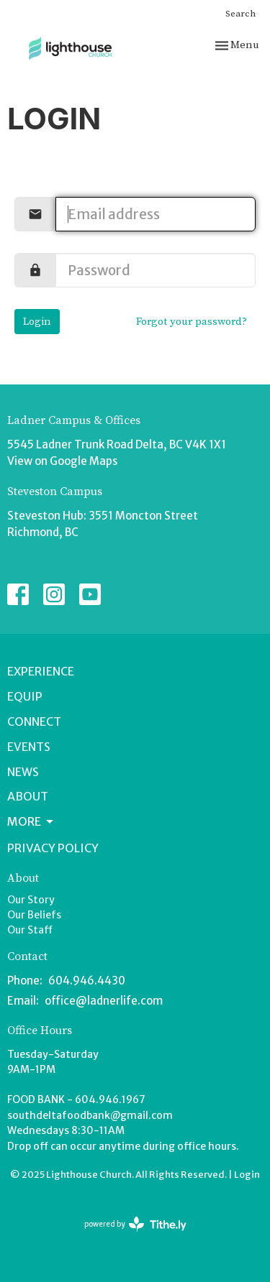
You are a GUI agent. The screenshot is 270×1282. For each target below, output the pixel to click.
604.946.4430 (86, 980)
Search (240, 13)
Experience (40, 671)
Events (28, 746)
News (23, 772)
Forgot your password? (191, 321)
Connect (34, 721)
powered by (135, 1224)
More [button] (31, 821)
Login (37, 321)
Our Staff (30, 929)
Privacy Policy (53, 848)
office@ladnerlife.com (104, 1000)
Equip (24, 696)
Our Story (31, 899)
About (27, 796)
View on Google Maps (62, 461)
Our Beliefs (34, 914)
